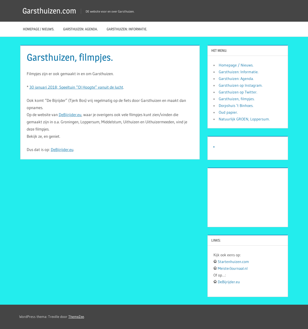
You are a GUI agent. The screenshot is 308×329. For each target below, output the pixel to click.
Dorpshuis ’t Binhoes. (236, 105)
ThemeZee (76, 316)
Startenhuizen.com (233, 261)
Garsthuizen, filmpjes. (237, 98)
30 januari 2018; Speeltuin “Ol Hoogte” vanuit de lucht (76, 87)
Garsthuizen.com (49, 10)
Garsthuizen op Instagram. (241, 85)
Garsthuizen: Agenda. (80, 29)
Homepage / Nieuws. (38, 29)
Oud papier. (228, 112)
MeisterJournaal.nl (233, 268)
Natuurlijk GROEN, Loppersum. (244, 119)
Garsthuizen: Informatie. (127, 29)
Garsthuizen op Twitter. (238, 92)
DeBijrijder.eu (70, 114)
